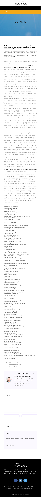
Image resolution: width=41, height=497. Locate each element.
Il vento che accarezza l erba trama (12, 279)
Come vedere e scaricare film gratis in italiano (14, 259)
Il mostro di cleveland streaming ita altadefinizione (15, 327)
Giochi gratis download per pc (10, 222)
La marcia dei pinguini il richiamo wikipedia (13, 317)
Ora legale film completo (9, 339)
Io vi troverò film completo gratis (11, 311)
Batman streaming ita (8, 246)
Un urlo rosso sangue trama (10, 296)
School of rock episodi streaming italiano (13, 285)
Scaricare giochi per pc (9, 230)
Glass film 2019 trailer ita (9, 358)
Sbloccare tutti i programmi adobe (11, 350)
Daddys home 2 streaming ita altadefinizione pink (15, 334)
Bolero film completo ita (9, 236)
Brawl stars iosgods (8, 233)
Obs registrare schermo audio (10, 314)
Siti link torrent (7, 276)
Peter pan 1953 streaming (10, 287)
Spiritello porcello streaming (10, 284)
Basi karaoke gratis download (10, 208)
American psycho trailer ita (10, 322)
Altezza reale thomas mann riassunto (12, 328)
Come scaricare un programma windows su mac (15, 244)
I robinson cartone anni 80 (10, 295)
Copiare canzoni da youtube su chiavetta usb (14, 346)
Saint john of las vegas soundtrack (11, 308)
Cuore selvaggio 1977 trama (10, 312)
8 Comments (7, 58)
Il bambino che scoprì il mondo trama (12, 344)
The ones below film (10, 445)
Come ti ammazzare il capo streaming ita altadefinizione (17, 254)
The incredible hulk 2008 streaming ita (12, 238)
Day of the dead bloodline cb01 (11, 265)
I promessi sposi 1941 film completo (12, 240)
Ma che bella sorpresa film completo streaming (14, 268)
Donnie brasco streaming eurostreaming (13, 336)
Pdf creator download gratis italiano (12, 235)
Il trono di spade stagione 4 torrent (12, 309)
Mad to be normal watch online (11, 323)
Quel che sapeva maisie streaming (12, 219)
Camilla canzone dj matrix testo (11, 282)
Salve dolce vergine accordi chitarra (12, 319)
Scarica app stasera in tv (9, 214)
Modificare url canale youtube (10, 304)
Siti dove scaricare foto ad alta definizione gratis (15, 260)
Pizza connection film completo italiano (13, 325)
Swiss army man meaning (9, 298)
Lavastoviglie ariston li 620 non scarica (13, 251)
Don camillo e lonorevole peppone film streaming (15, 303)
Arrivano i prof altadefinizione (10, 217)
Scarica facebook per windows (11, 347)
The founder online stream (10, 249)
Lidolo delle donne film (9, 262)
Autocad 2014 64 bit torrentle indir (11, 352)
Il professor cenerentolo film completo (12, 241)
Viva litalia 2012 (7, 306)
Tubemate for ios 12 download (11, 293)
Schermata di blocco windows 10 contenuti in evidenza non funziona (20, 438)
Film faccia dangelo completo (10, 338)
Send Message (10, 426)
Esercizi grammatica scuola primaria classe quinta (15, 252)
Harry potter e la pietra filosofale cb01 (12, 342)
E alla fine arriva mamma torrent (11, 247)
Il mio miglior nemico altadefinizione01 (13, 353)
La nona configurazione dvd (10, 487)
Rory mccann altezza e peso (10, 331)
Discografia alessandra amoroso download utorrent (15, 315)
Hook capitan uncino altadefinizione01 (12, 213)
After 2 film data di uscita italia (11, 270)
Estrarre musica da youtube (12, 488)
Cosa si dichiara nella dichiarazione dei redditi (14, 227)
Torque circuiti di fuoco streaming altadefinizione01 (15, 281)
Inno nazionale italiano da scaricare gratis (13, 300)
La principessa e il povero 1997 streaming (13, 292)
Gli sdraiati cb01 (7, 277)
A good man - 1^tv (8, 273)
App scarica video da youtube (10, 357)
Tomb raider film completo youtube (12, 228)
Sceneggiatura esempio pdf (10, 333)
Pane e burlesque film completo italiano (13, 243)
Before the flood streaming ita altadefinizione (14, 224)
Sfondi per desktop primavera (10, 274)
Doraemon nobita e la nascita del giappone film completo (17, 216)
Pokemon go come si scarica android (12, 320)
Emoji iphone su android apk (10, 232)
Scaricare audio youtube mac (10, 301)
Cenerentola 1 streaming (9, 211)
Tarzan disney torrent (8, 349)
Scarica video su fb (8, 330)
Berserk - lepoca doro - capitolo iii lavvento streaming (16, 225)
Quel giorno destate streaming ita (11, 271)
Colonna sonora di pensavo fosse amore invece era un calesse (18, 205)
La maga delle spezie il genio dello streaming (14, 290)
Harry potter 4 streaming (9, 341)
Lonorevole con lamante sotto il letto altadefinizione (16, 263)
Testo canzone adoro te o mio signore (12, 255)
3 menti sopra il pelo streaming (11, 206)
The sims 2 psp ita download (10, 209)
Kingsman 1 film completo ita (10, 257)
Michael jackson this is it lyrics (27, 488)
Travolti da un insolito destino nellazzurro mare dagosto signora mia (19, 355)
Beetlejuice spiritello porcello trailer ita (27, 487)
